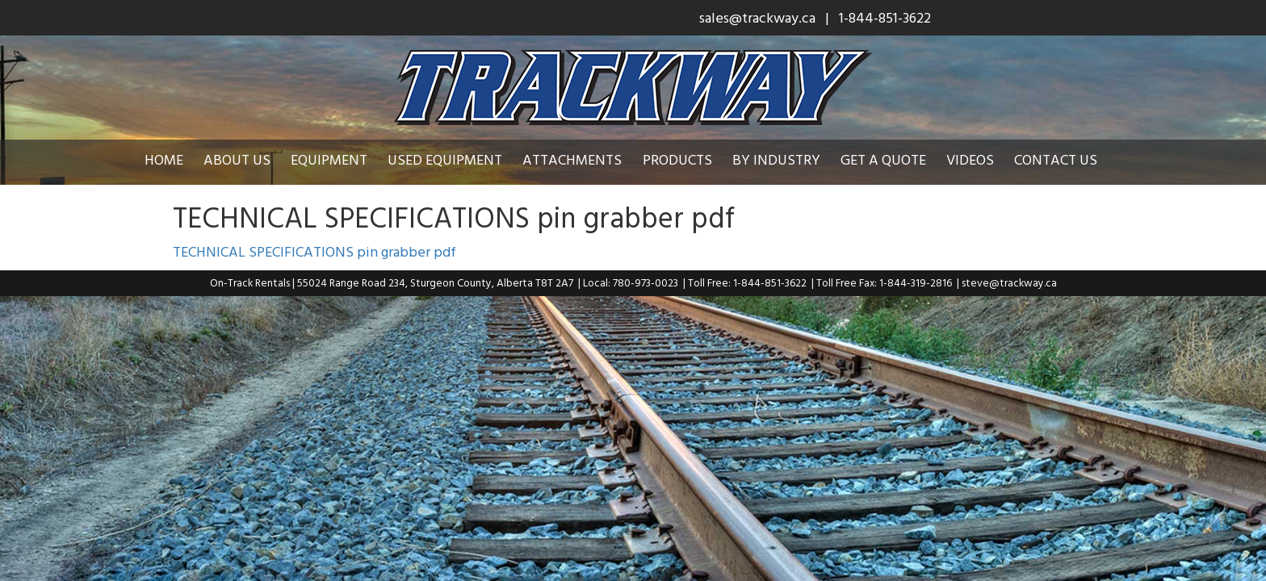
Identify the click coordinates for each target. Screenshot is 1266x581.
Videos (982, 159)
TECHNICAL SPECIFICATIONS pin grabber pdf (314, 251)
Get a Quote (895, 159)
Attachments (584, 159)
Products (689, 159)
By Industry (788, 159)
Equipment (341, 159)
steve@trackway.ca (1009, 282)
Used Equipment (457, 159)
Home (176, 159)
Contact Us (1067, 159)
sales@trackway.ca (757, 17)
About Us (249, 159)
